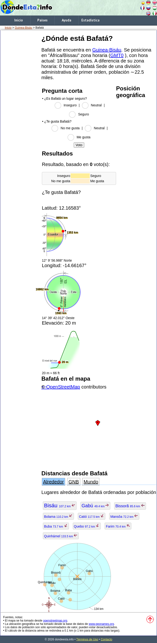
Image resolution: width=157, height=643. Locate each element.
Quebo (87, 526)
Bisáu (59, 505)
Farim (118, 526)
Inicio (18, 20)
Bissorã (130, 506)
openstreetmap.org (55, 620)
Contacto (106, 639)
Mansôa (124, 517)
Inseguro (70, 105)
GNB (73, 481)
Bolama (58, 517)
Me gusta (83, 137)
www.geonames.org (101, 624)
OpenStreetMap (63, 386)
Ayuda (66, 20)
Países (42, 20)
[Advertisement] (20, 104)
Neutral (96, 105)
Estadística (90, 20)
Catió (91, 517)
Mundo (91, 481)
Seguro (83, 114)
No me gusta (70, 128)
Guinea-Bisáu (23, 27)
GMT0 (117, 55)
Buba (56, 526)
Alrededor (53, 481)
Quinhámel (61, 536)
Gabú (95, 505)
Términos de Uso (87, 639)
